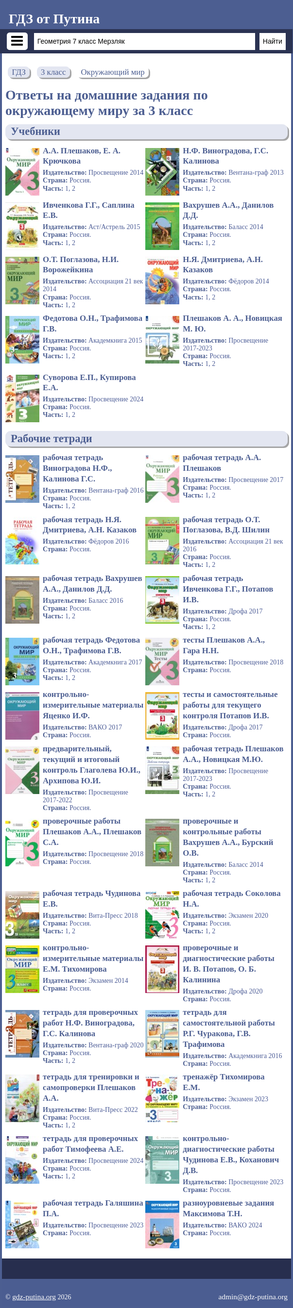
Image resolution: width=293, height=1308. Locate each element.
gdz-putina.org (34, 1296)
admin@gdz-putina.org (253, 1296)
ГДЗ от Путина (54, 18)
